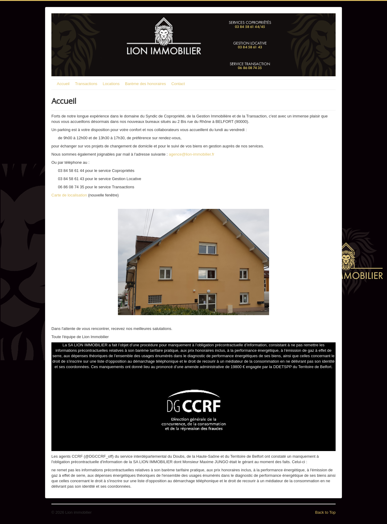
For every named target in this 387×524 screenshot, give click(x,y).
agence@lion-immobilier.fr (191, 154)
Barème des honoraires (145, 83)
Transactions (86, 83)
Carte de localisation (69, 195)
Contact (178, 83)
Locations (111, 83)
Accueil (63, 83)
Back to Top (325, 512)
